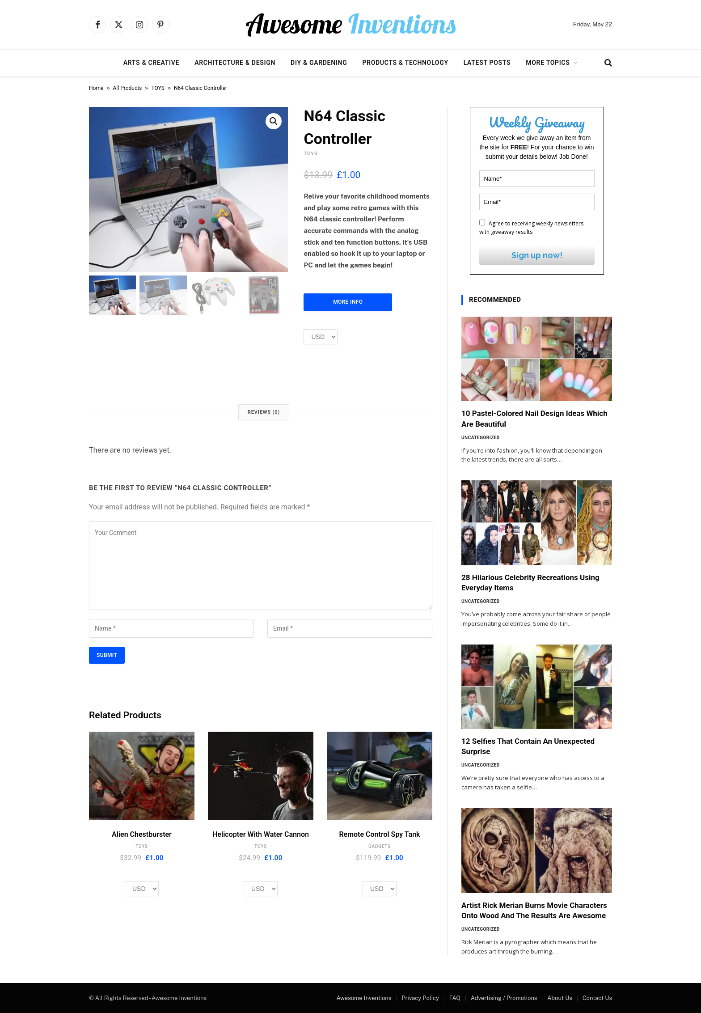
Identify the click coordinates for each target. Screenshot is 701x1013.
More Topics (548, 62)
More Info (348, 302)
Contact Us (597, 998)
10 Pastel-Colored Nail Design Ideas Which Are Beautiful (534, 418)
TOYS (158, 88)
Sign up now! (536, 255)
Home (96, 88)
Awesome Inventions (363, 998)
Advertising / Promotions (504, 998)
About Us (559, 998)
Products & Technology (405, 62)
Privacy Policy (420, 998)
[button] (274, 121)
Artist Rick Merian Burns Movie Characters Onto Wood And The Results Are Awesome (534, 910)
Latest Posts (487, 62)
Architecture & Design (234, 62)
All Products (127, 88)
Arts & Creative (151, 62)
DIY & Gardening (319, 62)
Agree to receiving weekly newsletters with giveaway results (531, 228)
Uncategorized (480, 437)
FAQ (454, 998)
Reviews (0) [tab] (264, 412)
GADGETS (379, 846)
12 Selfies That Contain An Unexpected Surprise (528, 746)
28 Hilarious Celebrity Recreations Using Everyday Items (530, 582)
